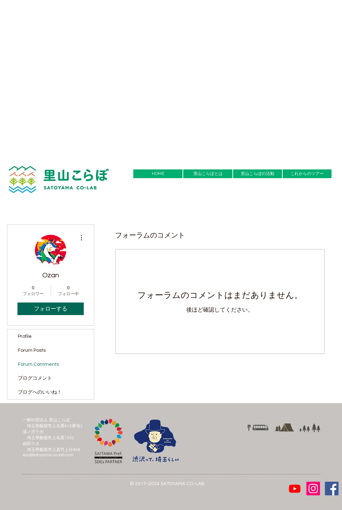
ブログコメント (35, 378)
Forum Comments (38, 364)
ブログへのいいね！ (40, 392)
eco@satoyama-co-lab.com (48, 455)
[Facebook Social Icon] (332, 488)
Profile (25, 336)
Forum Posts (32, 350)
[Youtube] (295, 488)
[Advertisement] (78, 78)
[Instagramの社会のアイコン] (313, 488)
